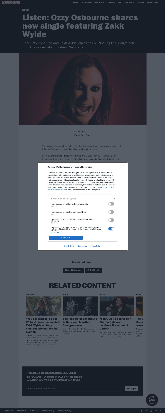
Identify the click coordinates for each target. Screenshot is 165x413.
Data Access (82, 246)
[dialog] (82, 206)
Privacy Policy (95, 246)
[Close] (123, 167)
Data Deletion (69, 246)
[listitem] (82, 199)
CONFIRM (65, 238)
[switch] (111, 204)
